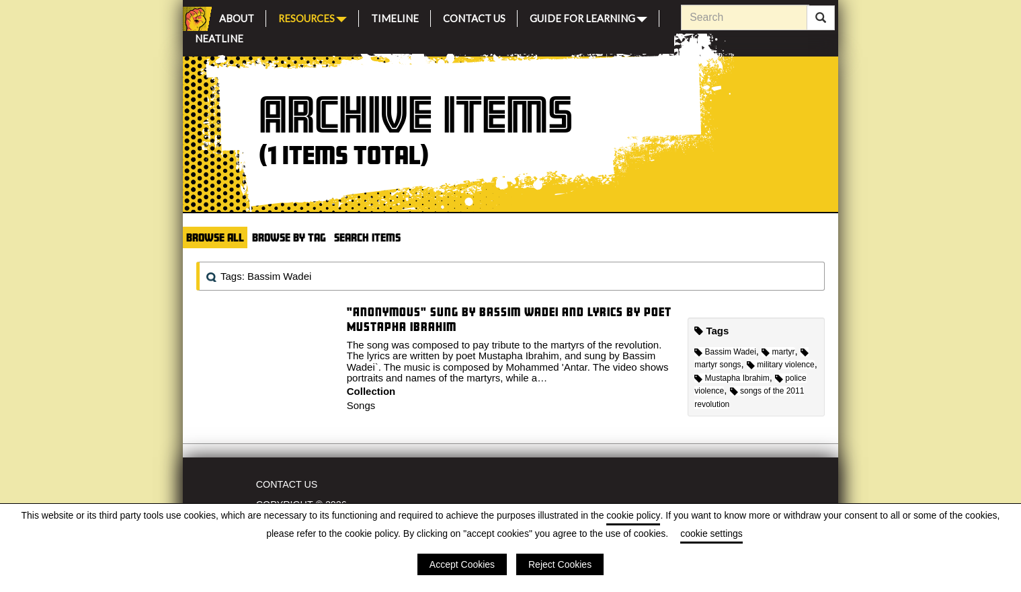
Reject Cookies (559, 564)
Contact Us (474, 16)
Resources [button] (312, 17)
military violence (781, 364)
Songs (361, 405)
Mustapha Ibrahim (731, 378)
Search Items (367, 237)
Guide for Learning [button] (588, 17)
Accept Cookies (462, 564)
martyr (778, 352)
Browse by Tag (289, 237)
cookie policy (633, 515)
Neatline (219, 36)
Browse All (215, 237)
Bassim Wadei (725, 352)
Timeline (395, 16)
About (236, 16)
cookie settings (711, 533)
